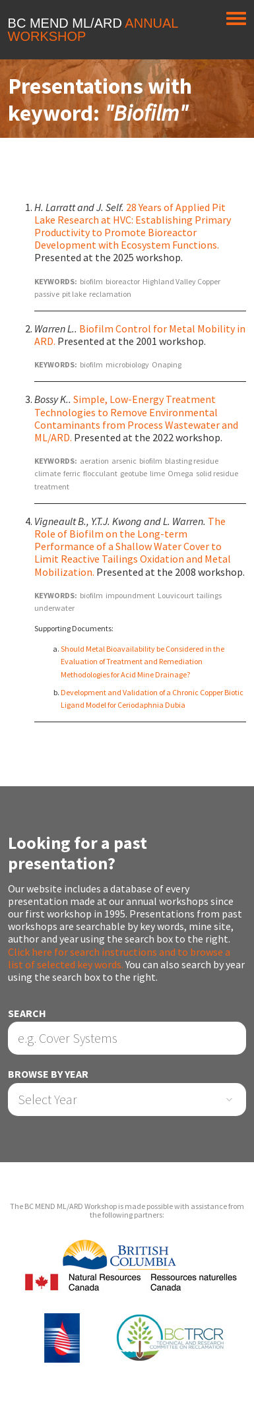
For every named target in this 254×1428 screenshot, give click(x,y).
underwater (54, 608)
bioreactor (123, 281)
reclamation (110, 294)
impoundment (130, 595)
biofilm (91, 281)
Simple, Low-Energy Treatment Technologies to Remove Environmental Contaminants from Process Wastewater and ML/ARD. (136, 418)
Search (27, 1013)
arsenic (124, 461)
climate (47, 473)
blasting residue (191, 461)
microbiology (127, 364)
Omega (180, 473)
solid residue (217, 473)
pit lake (74, 294)
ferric (71, 473)
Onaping (166, 364)
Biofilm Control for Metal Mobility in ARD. (139, 335)
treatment (51, 486)
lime (157, 473)
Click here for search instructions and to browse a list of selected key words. (119, 958)
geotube (133, 473)
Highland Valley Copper (181, 281)
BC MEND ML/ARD (93, 30)
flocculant (100, 473)
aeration (94, 461)
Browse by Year (48, 1074)
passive (46, 294)
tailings (209, 595)
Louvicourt (176, 595)
